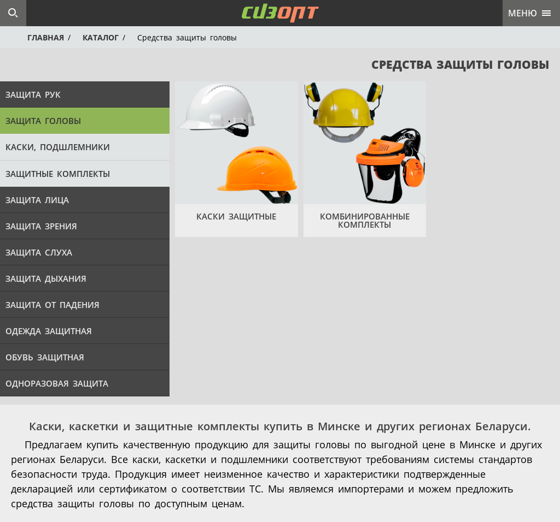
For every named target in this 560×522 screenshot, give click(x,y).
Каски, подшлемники (57, 146)
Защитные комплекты (57, 173)
